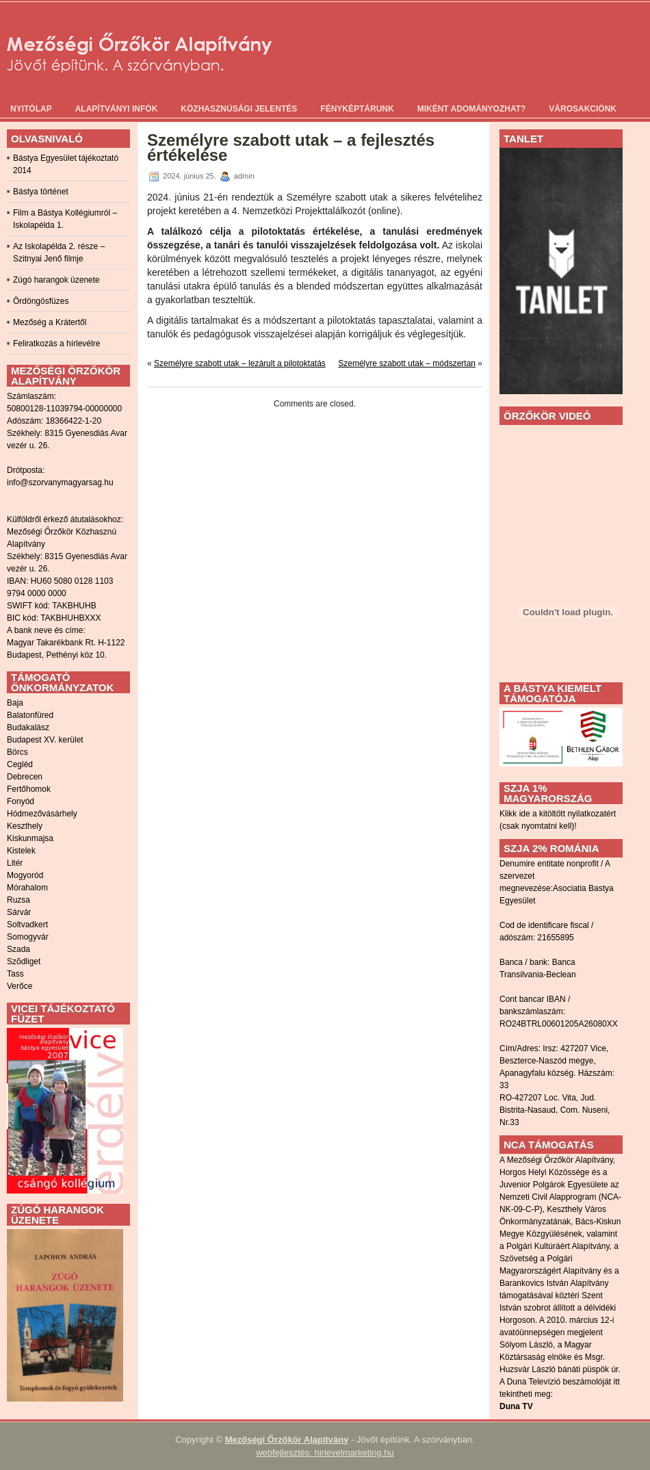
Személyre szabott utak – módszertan (407, 363)
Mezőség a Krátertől (49, 322)
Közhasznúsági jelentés (239, 109)
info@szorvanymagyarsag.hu (60, 482)
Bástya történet (40, 191)
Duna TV (516, 1406)
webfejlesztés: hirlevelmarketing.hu (325, 1452)
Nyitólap (31, 109)
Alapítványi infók (116, 109)
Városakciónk (582, 109)
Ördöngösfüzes (40, 301)
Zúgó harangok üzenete (56, 280)
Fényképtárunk (356, 109)
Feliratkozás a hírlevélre (56, 343)
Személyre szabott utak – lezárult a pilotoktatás (240, 363)
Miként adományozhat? (471, 109)
